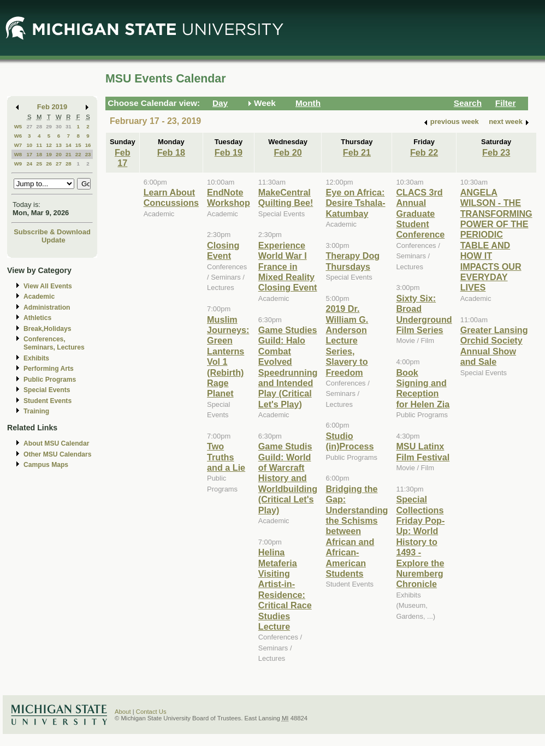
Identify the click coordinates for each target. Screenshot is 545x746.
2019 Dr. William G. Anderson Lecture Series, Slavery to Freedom (346, 340)
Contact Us (151, 711)
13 (59, 145)
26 (49, 164)
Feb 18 (171, 152)
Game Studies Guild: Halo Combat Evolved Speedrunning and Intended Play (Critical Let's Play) (288, 367)
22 (78, 154)
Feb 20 (287, 152)
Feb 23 (496, 152)
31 (69, 126)
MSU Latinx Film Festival (422, 451)
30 (59, 126)
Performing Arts (48, 368)
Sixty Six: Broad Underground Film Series (424, 314)
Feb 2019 (52, 107)
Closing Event (223, 250)
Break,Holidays (47, 329)
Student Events (47, 401)
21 (69, 154)
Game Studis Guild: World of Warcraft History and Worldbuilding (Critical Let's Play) (287, 477)
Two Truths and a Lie (226, 456)
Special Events (46, 390)
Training (36, 411)
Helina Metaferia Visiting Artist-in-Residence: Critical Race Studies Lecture (285, 589)
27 (29, 126)
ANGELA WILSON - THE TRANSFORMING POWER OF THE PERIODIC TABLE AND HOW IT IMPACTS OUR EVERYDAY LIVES (496, 240)
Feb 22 (424, 152)
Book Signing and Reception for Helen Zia (422, 388)
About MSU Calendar (56, 443)
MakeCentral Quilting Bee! (285, 197)
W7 (18, 145)
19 (49, 154)
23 (88, 154)
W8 (18, 154)
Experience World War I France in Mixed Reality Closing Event (287, 266)
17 (29, 154)
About (123, 711)
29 (49, 126)
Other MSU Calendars (57, 454)
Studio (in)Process (349, 441)
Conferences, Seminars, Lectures (54, 343)
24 (29, 164)
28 (39, 126)
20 (59, 154)
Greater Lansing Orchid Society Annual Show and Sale (494, 345)
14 (69, 145)
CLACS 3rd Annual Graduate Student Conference (420, 213)
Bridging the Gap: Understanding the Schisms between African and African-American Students (356, 531)
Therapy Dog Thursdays (352, 261)
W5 (18, 126)
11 (39, 145)
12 (49, 145)
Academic (39, 296)
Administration (46, 307)
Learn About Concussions (171, 197)
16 (88, 145)
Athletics (37, 318)
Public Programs (49, 379)
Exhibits (36, 358)
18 (39, 154)
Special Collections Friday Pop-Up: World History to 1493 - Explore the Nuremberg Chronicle (420, 541)
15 (78, 145)
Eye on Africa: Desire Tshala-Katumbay (355, 202)
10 (29, 145)
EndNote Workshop (228, 197)
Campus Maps (45, 465)
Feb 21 (357, 152)
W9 (18, 164)
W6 (18, 136)
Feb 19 (228, 152)
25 (39, 164)
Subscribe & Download (52, 232)
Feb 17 (123, 157)
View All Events (47, 286)
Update (54, 240)
